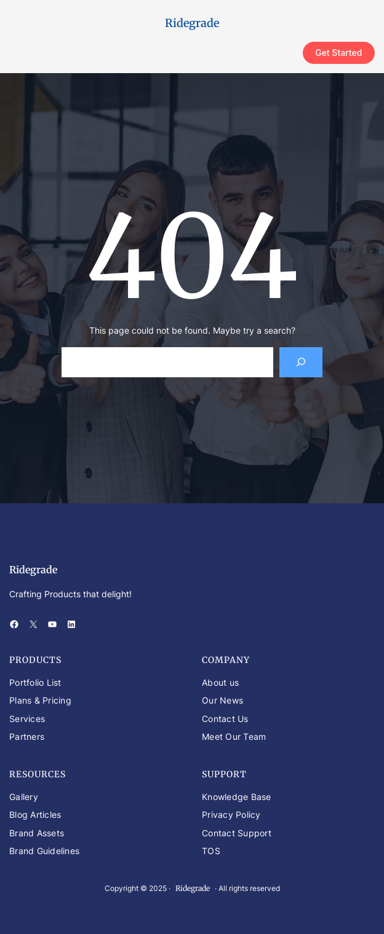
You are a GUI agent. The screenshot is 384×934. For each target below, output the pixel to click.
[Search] (301, 362)
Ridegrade (192, 23)
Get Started (338, 52)
